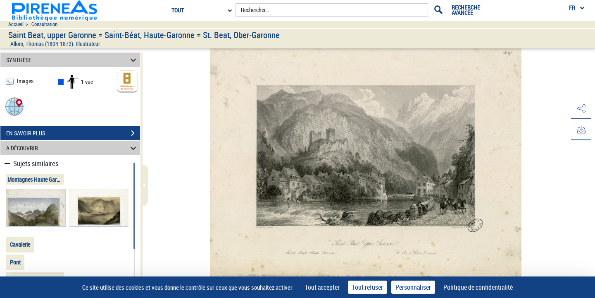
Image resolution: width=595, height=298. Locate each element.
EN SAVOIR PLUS (73, 133)
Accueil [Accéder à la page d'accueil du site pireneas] (16, 24)
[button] (14, 106)
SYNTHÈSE (72, 60)
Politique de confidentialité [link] (478, 287)
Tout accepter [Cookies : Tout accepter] (322, 287)
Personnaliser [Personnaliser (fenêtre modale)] (413, 287)
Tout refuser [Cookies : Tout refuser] (367, 287)
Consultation (44, 24)
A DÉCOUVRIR (72, 148)
